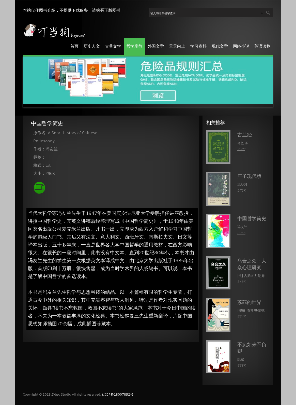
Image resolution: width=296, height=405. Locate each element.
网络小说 (241, 47)
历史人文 (92, 47)
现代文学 (220, 47)
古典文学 (113, 47)
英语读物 (262, 47)
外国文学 (156, 47)
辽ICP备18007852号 (117, 394)
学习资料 (198, 47)
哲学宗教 (134, 47)
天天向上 (177, 47)
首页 (74, 47)
